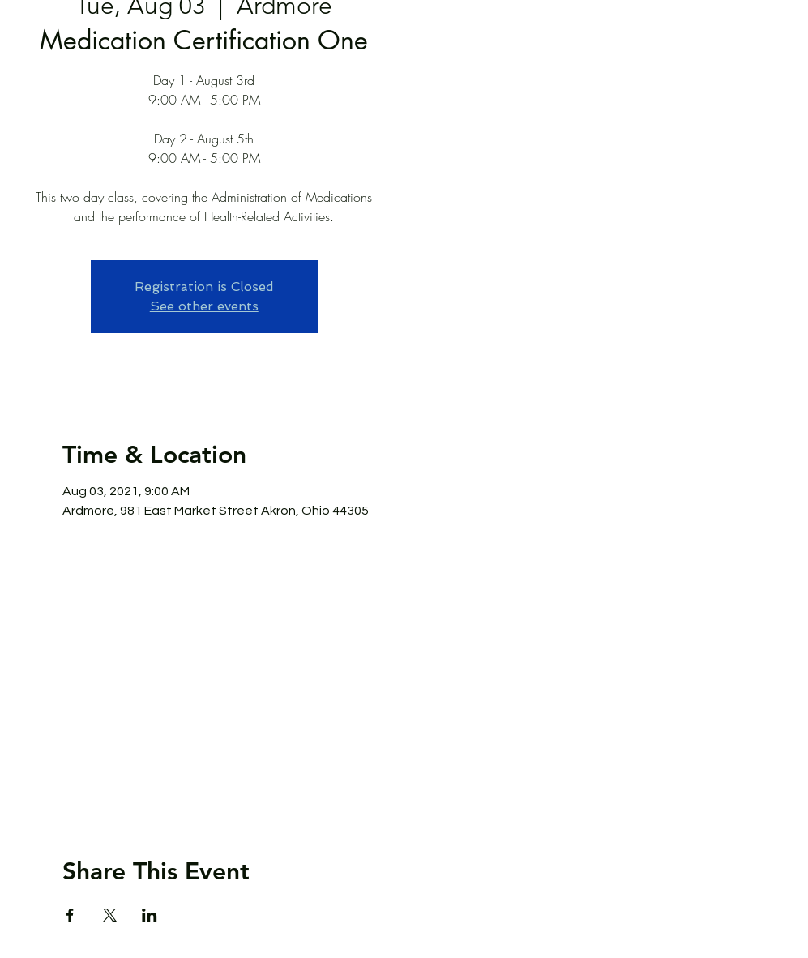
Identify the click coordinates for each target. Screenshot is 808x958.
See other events (204, 306)
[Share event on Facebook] (70, 915)
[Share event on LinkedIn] (149, 915)
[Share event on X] (110, 915)
